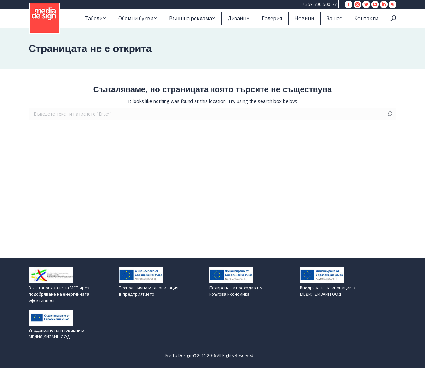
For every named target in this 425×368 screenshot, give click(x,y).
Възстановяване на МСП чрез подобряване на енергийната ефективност (59, 294)
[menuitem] (95, 18)
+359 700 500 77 (319, 4)
